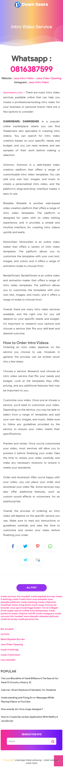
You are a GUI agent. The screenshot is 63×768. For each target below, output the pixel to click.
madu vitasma (19, 613)
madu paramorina (28, 619)
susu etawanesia (39, 610)
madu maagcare (45, 613)
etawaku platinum (49, 616)
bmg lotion (25, 605)
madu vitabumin (47, 602)
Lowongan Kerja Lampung (28, 760)
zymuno (5, 634)
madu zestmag (29, 602)
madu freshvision (22, 599)
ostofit (31, 613)
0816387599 (31, 69)
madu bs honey (9, 619)
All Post (32, 587)
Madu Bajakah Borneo (13, 639)
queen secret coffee (18, 610)
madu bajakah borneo (43, 596)
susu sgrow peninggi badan (25, 607)
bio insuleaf (23, 596)
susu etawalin (39, 599)
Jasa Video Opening (48, 78)
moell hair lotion (9, 605)
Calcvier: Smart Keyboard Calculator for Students (28, 690)
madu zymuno (8, 596)
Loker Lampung (51, 760)
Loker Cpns (31, 763)
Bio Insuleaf (7, 629)
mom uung (38, 605)
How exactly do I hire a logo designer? (22, 709)
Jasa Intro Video (23, 78)
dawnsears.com (13, 92)
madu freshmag (9, 649)
